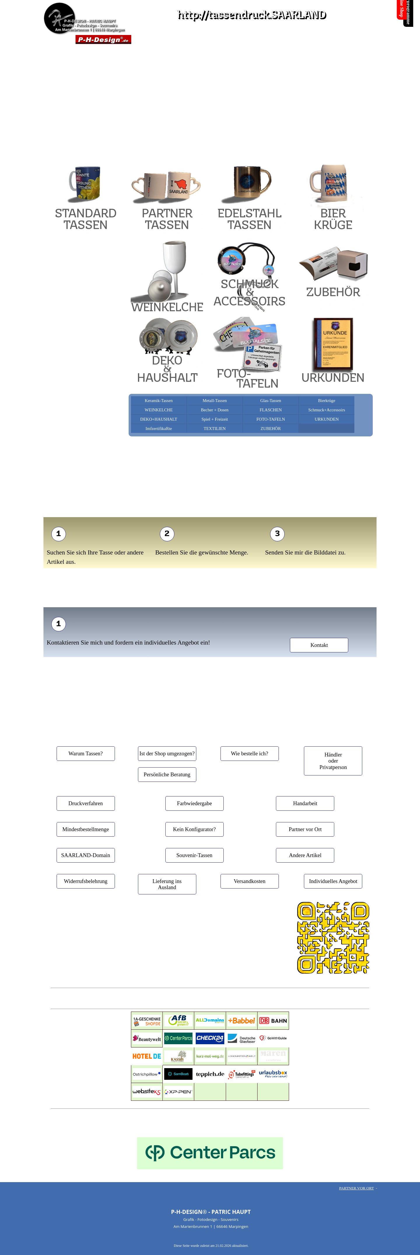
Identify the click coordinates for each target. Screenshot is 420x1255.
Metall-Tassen (215, 400)
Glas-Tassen (270, 400)
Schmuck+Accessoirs (326, 410)
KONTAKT (206, 39)
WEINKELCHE (159, 410)
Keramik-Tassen (159, 400)
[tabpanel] (210, 133)
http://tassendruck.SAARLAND (251, 15)
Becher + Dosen (215, 410)
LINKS (259, 39)
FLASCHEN (271, 410)
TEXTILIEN (215, 428)
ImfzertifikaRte (159, 428)
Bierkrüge (326, 400)
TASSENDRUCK (153, 39)
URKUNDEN (327, 419)
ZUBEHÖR (271, 428)
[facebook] (189, 949)
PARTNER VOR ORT (356, 1188)
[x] (207, 949)
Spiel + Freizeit (215, 419)
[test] (58, 534)
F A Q (311, 39)
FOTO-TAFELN (270, 419)
